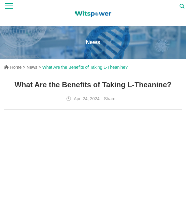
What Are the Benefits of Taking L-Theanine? (85, 67)
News (31, 67)
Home (16, 67)
